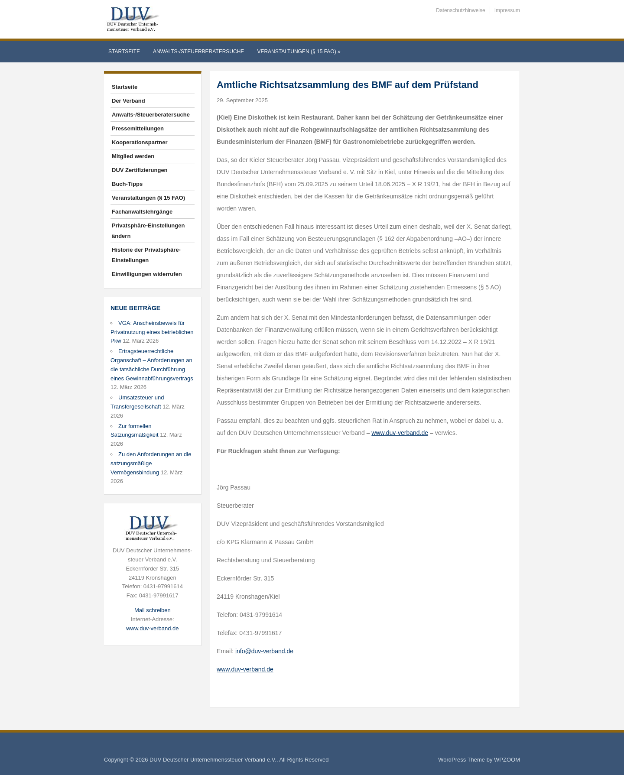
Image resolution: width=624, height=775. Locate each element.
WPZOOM (507, 759)
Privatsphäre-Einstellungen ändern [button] (148, 230)
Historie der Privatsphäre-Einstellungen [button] (146, 254)
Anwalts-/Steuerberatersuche (198, 52)
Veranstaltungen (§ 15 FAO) (298, 52)
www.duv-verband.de (152, 628)
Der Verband (128, 100)
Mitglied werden (133, 156)
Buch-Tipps (127, 184)
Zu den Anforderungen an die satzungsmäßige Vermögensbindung (150, 463)
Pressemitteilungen (138, 128)
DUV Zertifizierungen (140, 170)
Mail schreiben (152, 610)
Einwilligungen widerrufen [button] (147, 274)
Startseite (124, 52)
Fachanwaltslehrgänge (142, 211)
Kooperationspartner (140, 142)
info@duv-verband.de (264, 651)
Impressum (507, 10)
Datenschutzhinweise (460, 10)
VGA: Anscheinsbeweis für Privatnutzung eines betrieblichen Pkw (152, 332)
